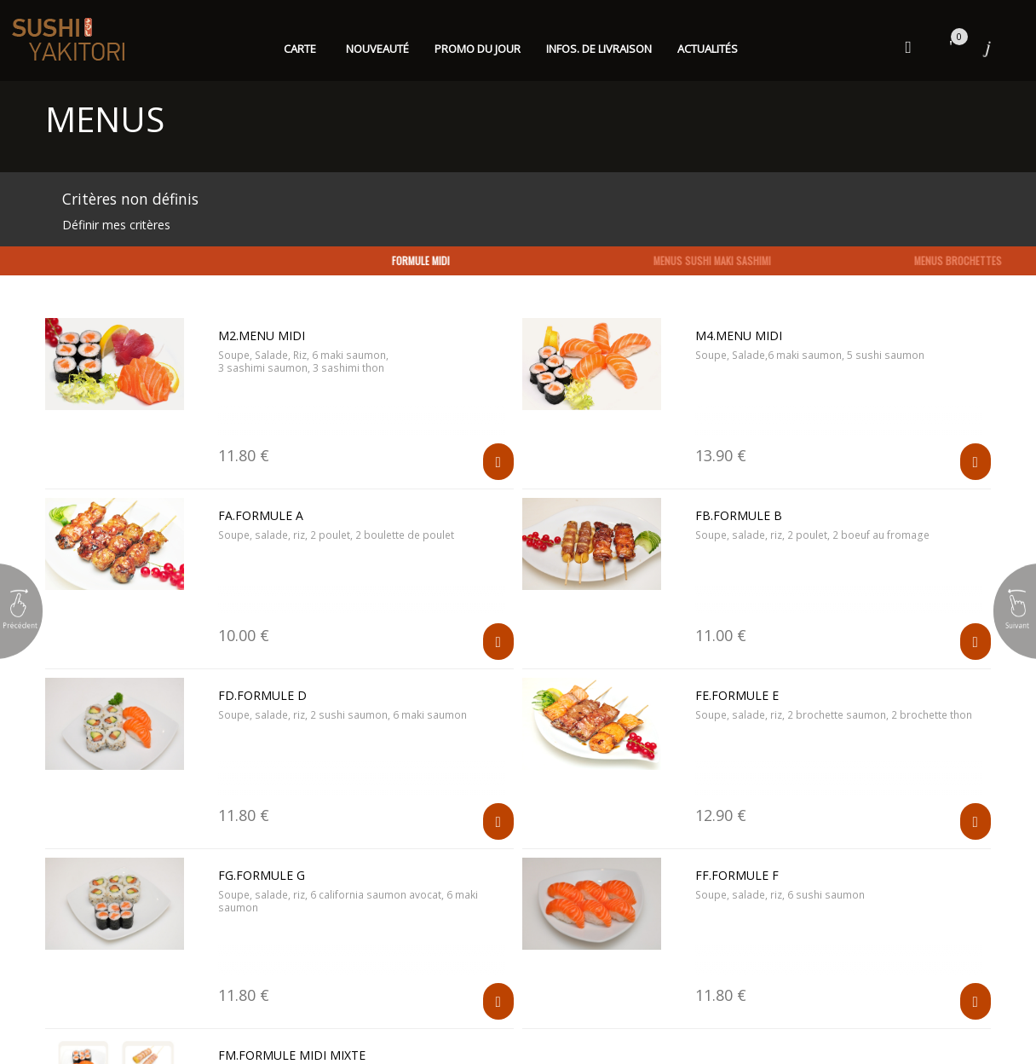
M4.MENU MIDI (738, 335)
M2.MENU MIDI (261, 335)
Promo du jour (478, 48)
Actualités (707, 48)
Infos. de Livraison (599, 48)
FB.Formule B (738, 515)
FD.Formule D (262, 695)
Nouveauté (377, 48)
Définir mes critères (116, 225)
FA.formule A (260, 515)
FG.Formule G (261, 875)
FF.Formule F (737, 875)
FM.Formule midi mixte (291, 1055)
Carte (300, 48)
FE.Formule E (737, 695)
